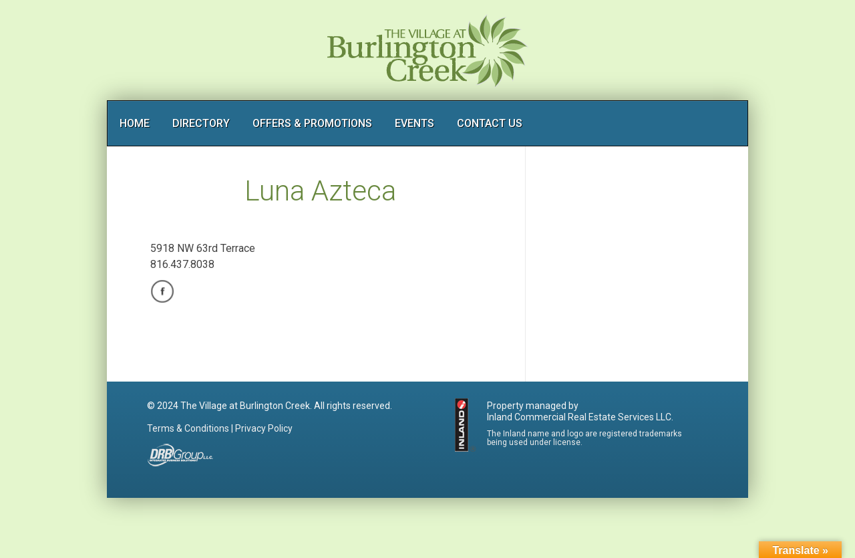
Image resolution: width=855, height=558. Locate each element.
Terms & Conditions (188, 428)
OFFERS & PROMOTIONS (312, 123)
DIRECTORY (201, 123)
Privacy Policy (264, 428)
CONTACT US (489, 123)
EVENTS (414, 123)
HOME (135, 123)
